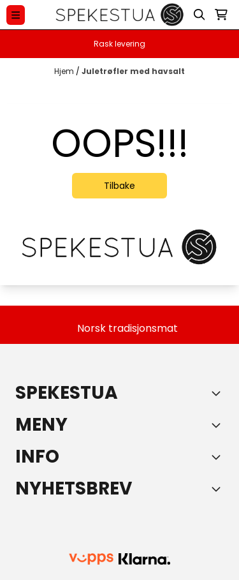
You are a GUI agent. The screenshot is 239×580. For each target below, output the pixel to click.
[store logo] (120, 14)
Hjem (65, 71)
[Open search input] (199, 14)
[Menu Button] (15, 15)
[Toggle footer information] (218, 393)
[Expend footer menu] (218, 425)
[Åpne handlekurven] (221, 15)
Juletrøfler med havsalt (133, 71)
